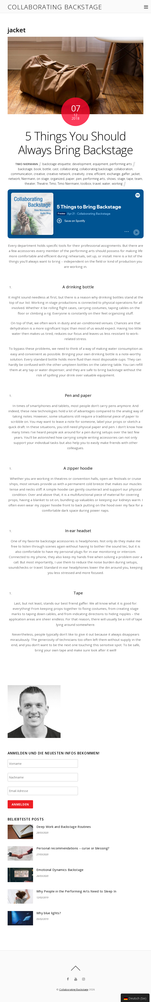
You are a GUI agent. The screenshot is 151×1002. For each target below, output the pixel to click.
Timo (52, 184)
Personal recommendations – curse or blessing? (72, 848)
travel (97, 184)
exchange (113, 174)
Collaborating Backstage (73, 989)
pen (79, 179)
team (138, 179)
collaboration (123, 169)
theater (30, 184)
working (117, 184)
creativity (78, 174)
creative (39, 174)
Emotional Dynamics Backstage (59, 870)
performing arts (121, 164)
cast (55, 169)
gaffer (126, 174)
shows (111, 179)
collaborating (69, 169)
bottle (47, 169)
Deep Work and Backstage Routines (63, 827)
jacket (136, 174)
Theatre (42, 184)
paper (70, 179)
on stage (43, 179)
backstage (25, 169)
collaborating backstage (96, 169)
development (81, 164)
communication (21, 174)
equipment (100, 164)
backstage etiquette (56, 164)
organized (57, 179)
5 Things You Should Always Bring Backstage (75, 143)
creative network (58, 174)
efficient (99, 174)
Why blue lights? (48, 913)
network (14, 179)
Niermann (28, 179)
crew (89, 174)
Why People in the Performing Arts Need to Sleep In (76, 891)
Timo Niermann (26, 164)
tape (130, 179)
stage (121, 179)
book (37, 169)
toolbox (85, 184)
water (106, 184)
